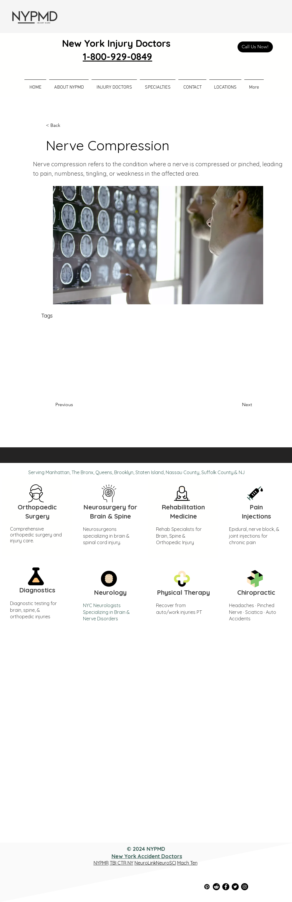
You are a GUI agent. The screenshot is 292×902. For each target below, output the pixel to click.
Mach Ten (187, 863)
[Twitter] (235, 886)
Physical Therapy (183, 592)
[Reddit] (216, 886)
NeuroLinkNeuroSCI (155, 863)
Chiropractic (256, 592)
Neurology (110, 592)
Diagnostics (37, 590)
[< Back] (65, 125)
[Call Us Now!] (255, 46)
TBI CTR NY (121, 863)
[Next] (237, 405)
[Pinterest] (206, 886)
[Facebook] (225, 886)
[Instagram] (244, 886)
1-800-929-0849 (117, 56)
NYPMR (101, 863)
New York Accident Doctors (147, 856)
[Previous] (74, 405)
